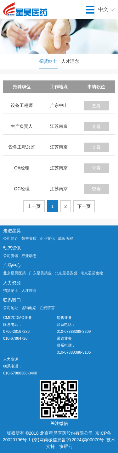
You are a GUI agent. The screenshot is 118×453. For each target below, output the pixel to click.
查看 (96, 105)
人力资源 (12, 282)
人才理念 (70, 61)
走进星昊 (12, 230)
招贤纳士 (48, 61)
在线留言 (47, 308)
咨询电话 (29, 308)
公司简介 (10, 238)
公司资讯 (10, 256)
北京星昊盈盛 (66, 273)
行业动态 (29, 256)
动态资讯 (12, 247)
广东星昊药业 (40, 273)
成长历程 (65, 238)
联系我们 (12, 300)
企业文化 (47, 238)
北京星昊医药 (14, 273)
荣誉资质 (29, 238)
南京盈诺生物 (92, 273)
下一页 (84, 206)
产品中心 (12, 265)
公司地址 (10, 308)
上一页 (34, 206)
